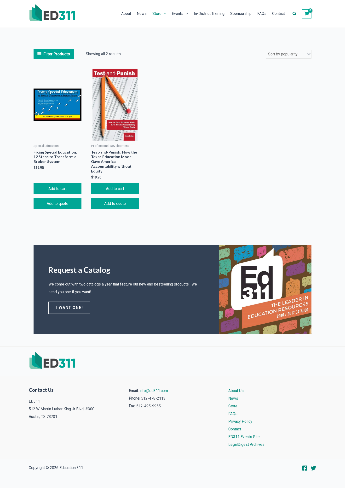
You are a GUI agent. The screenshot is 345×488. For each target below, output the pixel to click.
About (126, 14)
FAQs (261, 14)
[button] (163, 14)
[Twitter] (313, 468)
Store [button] (159, 14)
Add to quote (57, 204)
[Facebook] (305, 468)
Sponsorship (241, 14)
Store (232, 406)
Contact (278, 14)
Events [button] (180, 14)
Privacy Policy (240, 421)
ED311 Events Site (244, 436)
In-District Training (209, 14)
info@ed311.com (153, 390)
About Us (236, 390)
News (142, 14)
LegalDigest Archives (246, 444)
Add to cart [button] (57, 189)
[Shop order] (288, 54)
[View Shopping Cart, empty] (306, 13)
